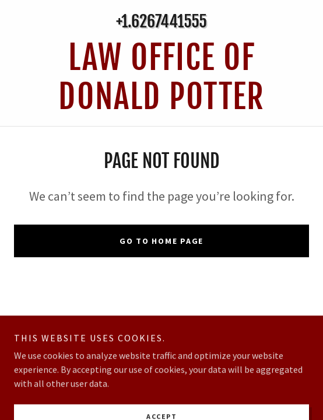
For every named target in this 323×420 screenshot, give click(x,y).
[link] (161, 77)
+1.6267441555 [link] (161, 21)
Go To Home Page (161, 241)
